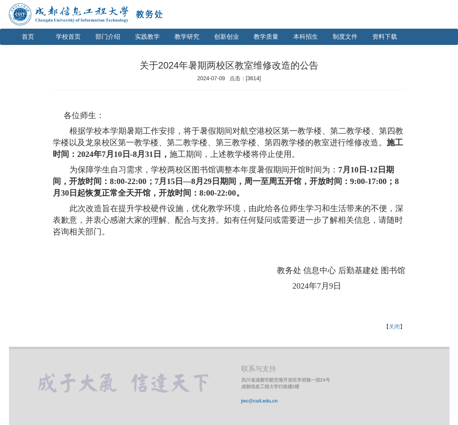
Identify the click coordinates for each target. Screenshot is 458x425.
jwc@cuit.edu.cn (259, 401)
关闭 (394, 326)
